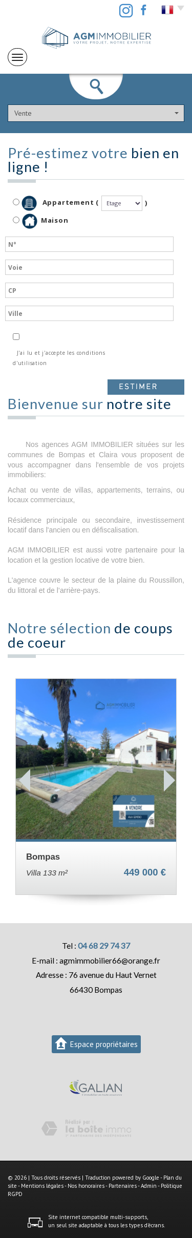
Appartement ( (56, 203)
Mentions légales (42, 1185)
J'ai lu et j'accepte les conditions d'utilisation (59, 358)
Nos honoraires (86, 1185)
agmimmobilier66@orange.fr (109, 960)
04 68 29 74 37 (104, 945)
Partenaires (123, 1185)
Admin (149, 1185)
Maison (45, 221)
